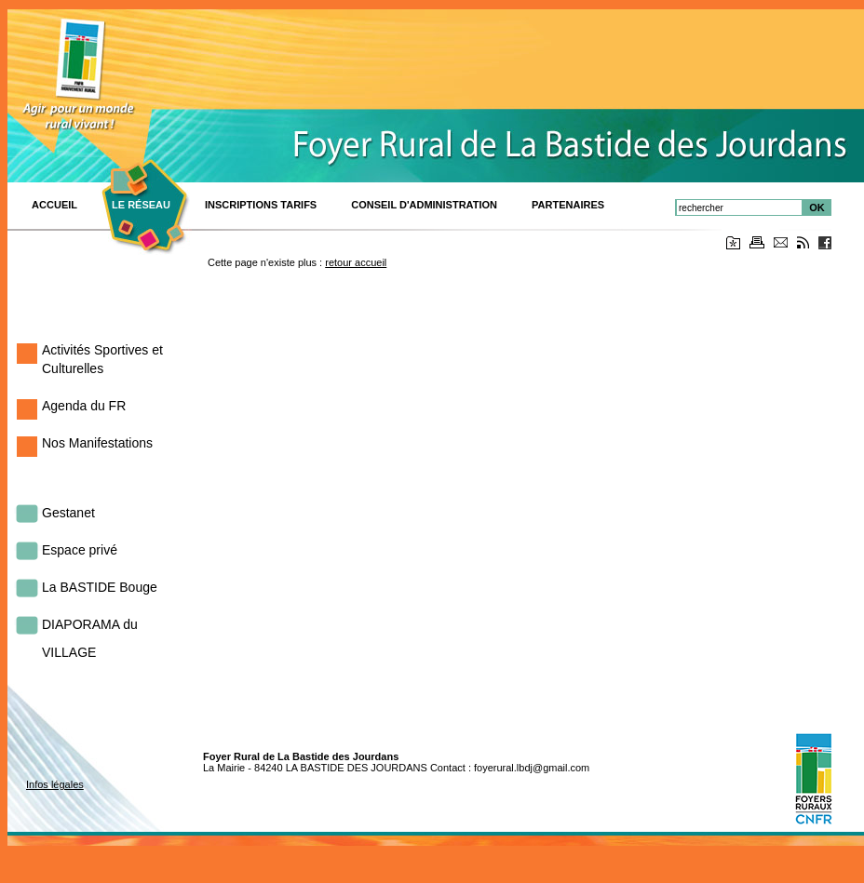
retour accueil (355, 262)
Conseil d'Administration (424, 204)
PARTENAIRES (568, 204)
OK (817, 207)
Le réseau (141, 204)
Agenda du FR (84, 405)
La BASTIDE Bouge (99, 587)
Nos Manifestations (97, 442)
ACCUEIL (54, 204)
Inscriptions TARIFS (261, 204)
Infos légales (55, 784)
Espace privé (79, 549)
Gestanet (68, 512)
